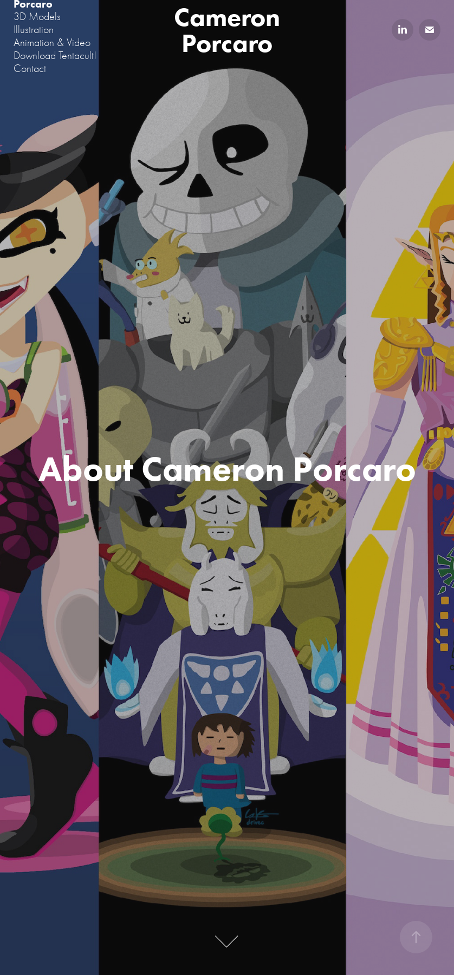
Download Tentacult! (55, 55)
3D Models (37, 16)
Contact (30, 68)
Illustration (34, 29)
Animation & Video (52, 42)
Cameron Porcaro (230, 29)
